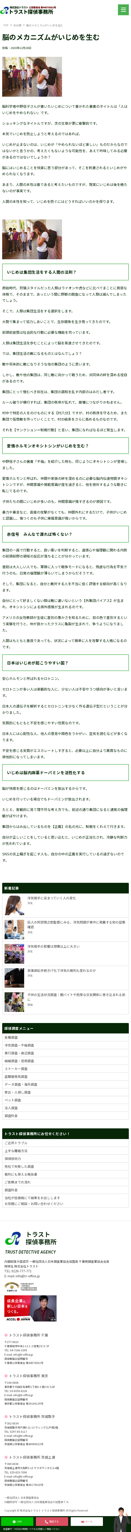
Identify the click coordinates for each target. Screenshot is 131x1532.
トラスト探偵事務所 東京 (28, 1375)
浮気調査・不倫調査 (19, 1045)
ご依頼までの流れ (18, 1182)
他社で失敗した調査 (19, 1166)
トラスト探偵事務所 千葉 (28, 1335)
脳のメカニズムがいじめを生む (44, 25)
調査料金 (11, 1115)
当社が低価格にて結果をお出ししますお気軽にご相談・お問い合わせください (34, 1200)
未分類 (17, 25)
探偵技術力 (13, 1158)
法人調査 (11, 1108)
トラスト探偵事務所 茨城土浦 (32, 1457)
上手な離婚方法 (16, 1150)
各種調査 (11, 1037)
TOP (5, 25)
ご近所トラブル (16, 1143)
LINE (17, 1521)
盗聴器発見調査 (16, 1076)
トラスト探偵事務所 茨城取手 (32, 1416)
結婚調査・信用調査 (19, 1060)
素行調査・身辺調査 (19, 1053)
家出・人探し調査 (18, 1092)
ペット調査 (13, 1100)
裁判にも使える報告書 (21, 1174)
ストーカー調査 (16, 1068)
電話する (52, 1521)
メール (86, 1521)
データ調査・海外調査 (21, 1084)
